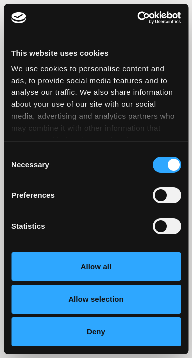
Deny (96, 331)
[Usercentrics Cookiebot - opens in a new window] (138, 17)
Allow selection (96, 299)
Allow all (96, 266)
